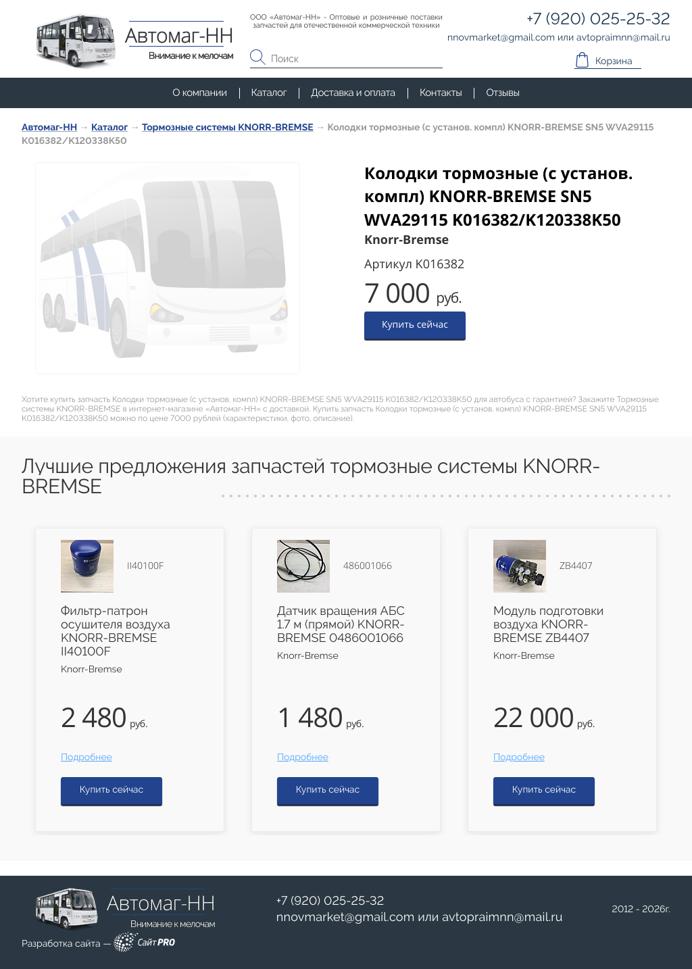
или (419, 917)
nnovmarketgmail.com (345, 917)
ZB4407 (576, 566)
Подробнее (86, 757)
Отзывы (502, 92)
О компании (199, 92)
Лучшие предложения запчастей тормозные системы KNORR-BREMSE (311, 477)
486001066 (367, 566)
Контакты (441, 92)
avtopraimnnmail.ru (502, 917)
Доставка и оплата (353, 92)
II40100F (145, 566)
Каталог (269, 92)
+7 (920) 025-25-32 (330, 901)
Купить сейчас (415, 324)
